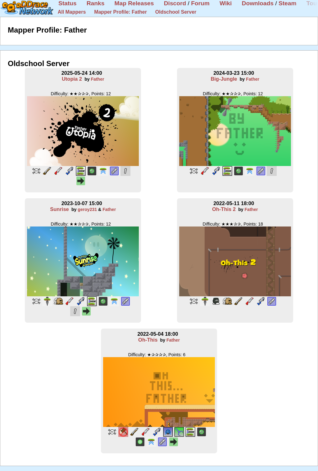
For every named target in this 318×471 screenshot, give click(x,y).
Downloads (258, 3)
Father (97, 79)
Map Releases (134, 3)
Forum (200, 3)
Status (67, 3)
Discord (175, 3)
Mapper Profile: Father (120, 12)
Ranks (96, 3)
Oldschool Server (176, 12)
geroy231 (87, 209)
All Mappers (72, 12)
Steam (288, 3)
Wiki (226, 3)
